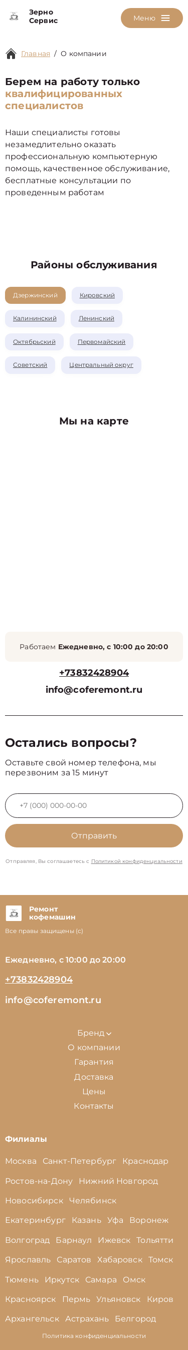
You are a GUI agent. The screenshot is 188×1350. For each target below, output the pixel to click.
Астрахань (87, 1318)
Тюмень (22, 1279)
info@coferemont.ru (94, 690)
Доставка (93, 1077)
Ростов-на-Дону (39, 1181)
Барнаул (74, 1240)
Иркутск (62, 1279)
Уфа (115, 1220)
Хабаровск (119, 1259)
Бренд (94, 1033)
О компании (84, 53)
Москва (21, 1161)
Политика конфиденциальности (94, 1335)
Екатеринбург (35, 1220)
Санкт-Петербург (79, 1161)
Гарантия (94, 1062)
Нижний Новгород (118, 1181)
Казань (86, 1220)
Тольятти (154, 1240)
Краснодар (145, 1161)
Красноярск (30, 1299)
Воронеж (148, 1220)
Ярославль (28, 1259)
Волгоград (27, 1240)
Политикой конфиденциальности (136, 861)
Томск (160, 1259)
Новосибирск (34, 1200)
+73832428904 (94, 673)
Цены (94, 1091)
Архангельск (32, 1318)
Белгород (135, 1318)
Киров (160, 1299)
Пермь (76, 1299)
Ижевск (114, 1240)
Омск (134, 1279)
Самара (101, 1279)
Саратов (74, 1259)
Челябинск (92, 1200)
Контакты (94, 1106)
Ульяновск (118, 1299)
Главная (35, 53)
